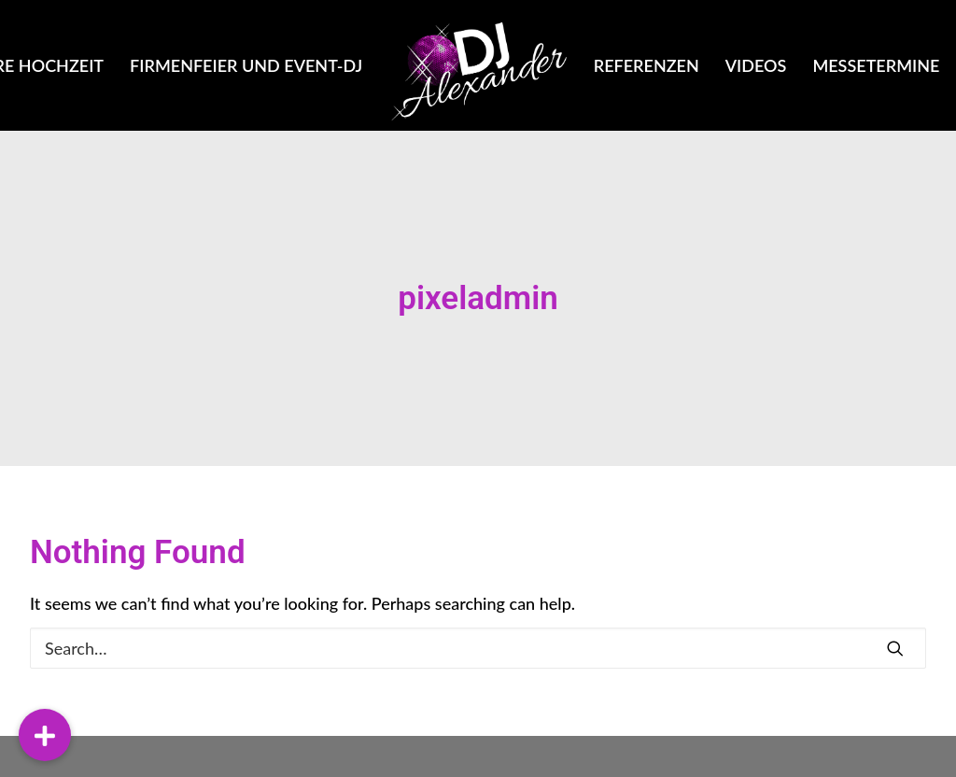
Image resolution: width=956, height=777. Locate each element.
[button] (45, 735)
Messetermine (875, 65)
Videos (756, 65)
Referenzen (646, 65)
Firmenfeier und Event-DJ (246, 65)
